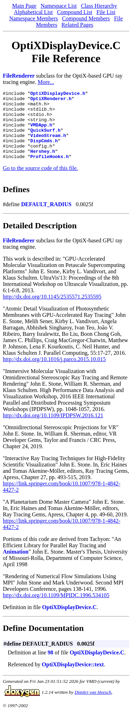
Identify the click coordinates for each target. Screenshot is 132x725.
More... (46, 82)
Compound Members (86, 18)
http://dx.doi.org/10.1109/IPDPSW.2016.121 (53, 429)
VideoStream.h (48, 145)
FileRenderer (18, 76)
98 (50, 666)
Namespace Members (33, 18)
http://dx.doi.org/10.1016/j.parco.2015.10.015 (54, 373)
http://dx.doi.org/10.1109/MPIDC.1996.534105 (56, 609)
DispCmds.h (44, 151)
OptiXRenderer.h (50, 100)
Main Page (24, 6)
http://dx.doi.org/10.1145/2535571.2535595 (52, 310)
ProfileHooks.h (49, 170)
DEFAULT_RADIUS (46, 218)
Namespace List (58, 6)
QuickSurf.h (45, 138)
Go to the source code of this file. (40, 182)
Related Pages (77, 25)
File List (105, 12)
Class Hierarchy (99, 6)
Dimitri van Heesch (93, 705)
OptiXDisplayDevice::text (73, 678)
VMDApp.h (41, 132)
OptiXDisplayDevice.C (69, 621)
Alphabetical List (33, 12)
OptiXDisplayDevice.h (57, 94)
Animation (16, 565)
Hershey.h (42, 164)
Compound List (74, 12)
